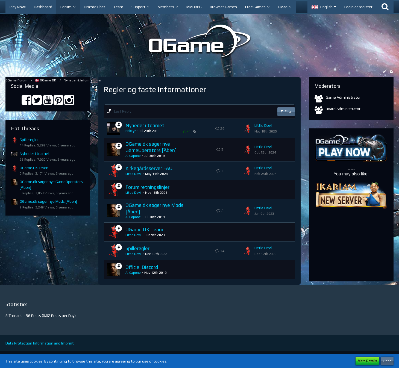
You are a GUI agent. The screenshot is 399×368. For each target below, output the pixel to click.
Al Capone (133, 156)
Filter (286, 111)
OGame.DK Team (34, 168)
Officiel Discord (141, 267)
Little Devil (263, 125)
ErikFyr (130, 131)
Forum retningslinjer (147, 187)
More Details (367, 361)
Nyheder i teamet (35, 153)
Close (387, 361)
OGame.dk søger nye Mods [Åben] (48, 201)
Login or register (358, 7)
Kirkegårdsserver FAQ (148, 168)
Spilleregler (29, 139)
